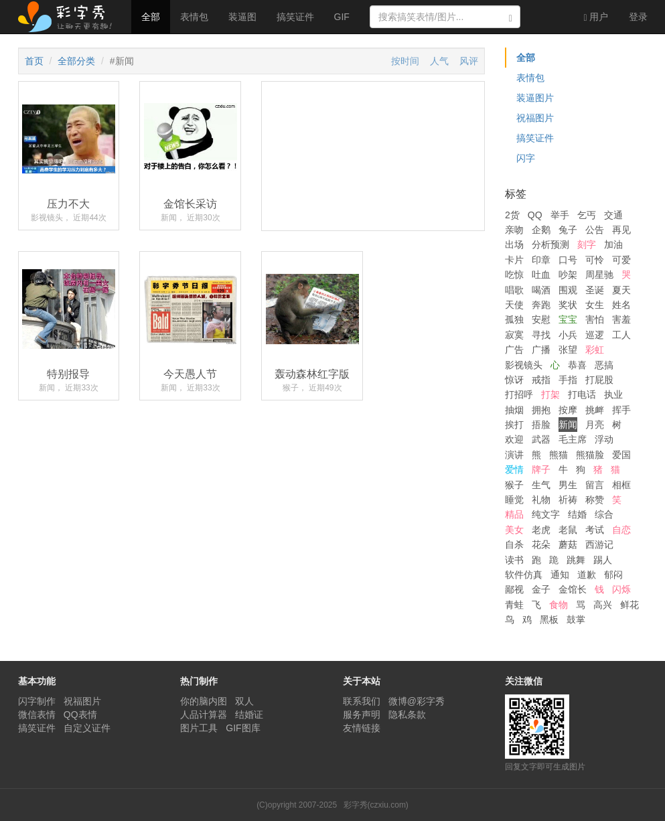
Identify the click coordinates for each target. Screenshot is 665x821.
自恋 (621, 529)
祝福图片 (535, 118)
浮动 (604, 439)
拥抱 (541, 409)
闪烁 (621, 589)
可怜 (594, 259)
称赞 (594, 499)
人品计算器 (203, 714)
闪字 (525, 158)
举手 (559, 215)
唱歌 (514, 290)
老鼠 (568, 529)
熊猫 (558, 454)
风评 (468, 61)
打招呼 (519, 394)
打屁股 (599, 379)
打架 (550, 394)
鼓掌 (576, 619)
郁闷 (613, 574)
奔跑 (541, 304)
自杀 (514, 544)
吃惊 (514, 274)
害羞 (621, 319)
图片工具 (199, 728)
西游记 (599, 544)
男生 (568, 484)
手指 (568, 379)
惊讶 (514, 379)
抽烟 (514, 409)
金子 (541, 589)
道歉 (586, 574)
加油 (613, 244)
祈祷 (568, 499)
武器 (541, 439)
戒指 (541, 379)
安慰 (541, 319)
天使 (514, 304)
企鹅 (541, 229)
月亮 (594, 424)
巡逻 (594, 334)
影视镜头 (523, 365)
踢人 (602, 559)
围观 (568, 290)
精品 (514, 514)
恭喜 (577, 365)
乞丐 (586, 215)
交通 (613, 215)
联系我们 (361, 701)
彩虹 (594, 349)
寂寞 (514, 334)
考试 (594, 529)
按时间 (405, 61)
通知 (559, 574)
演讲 (514, 454)
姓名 (621, 304)
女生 (594, 304)
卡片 (514, 259)
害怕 (594, 319)
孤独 (514, 319)
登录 (638, 16)
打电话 (582, 394)
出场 (514, 244)
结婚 (577, 514)
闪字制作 (37, 701)
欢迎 (514, 439)
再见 (621, 229)
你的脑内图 (203, 701)
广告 (514, 349)
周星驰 (599, 274)
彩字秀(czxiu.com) (376, 805)
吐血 (541, 274)
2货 (512, 215)
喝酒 (541, 290)
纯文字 (546, 514)
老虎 (541, 529)
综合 (604, 514)
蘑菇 (568, 544)
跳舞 (576, 559)
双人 (244, 701)
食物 (558, 604)
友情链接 (361, 728)
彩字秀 (69, 16)
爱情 (514, 469)
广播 (541, 349)
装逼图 (242, 16)
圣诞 (594, 290)
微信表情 (37, 714)
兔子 (568, 229)
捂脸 (541, 424)
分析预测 (550, 244)
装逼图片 (535, 97)
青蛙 (514, 604)
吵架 (568, 274)
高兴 (602, 604)
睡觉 (514, 499)
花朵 (541, 544)
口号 (568, 259)
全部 (150, 16)
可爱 (621, 259)
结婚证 (249, 714)
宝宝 (568, 319)
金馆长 (573, 589)
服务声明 (361, 714)
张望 (568, 349)
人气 (439, 61)
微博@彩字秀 (416, 701)
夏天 (621, 290)
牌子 (541, 469)
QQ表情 (80, 714)
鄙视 (514, 589)
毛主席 (573, 439)
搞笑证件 (295, 16)
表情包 (194, 16)
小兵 (568, 334)
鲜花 (629, 604)
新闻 (568, 424)
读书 (514, 559)
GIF (342, 16)
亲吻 (514, 229)
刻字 (586, 244)
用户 (595, 17)
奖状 (568, 304)
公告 (594, 229)
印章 (541, 259)
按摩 (568, 409)
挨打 (514, 424)
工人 (621, 334)
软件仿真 (523, 574)
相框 (621, 484)
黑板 (549, 619)
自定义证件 (87, 728)
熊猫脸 (590, 454)
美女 (514, 529)
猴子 (514, 484)
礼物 (541, 499)
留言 (594, 484)
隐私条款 (407, 714)
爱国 (621, 454)
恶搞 (604, 365)
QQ (535, 215)
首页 (34, 61)
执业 (613, 394)
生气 (541, 484)
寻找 (541, 334)
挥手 (621, 409)
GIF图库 (243, 728)
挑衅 (594, 409)
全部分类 (76, 61)
